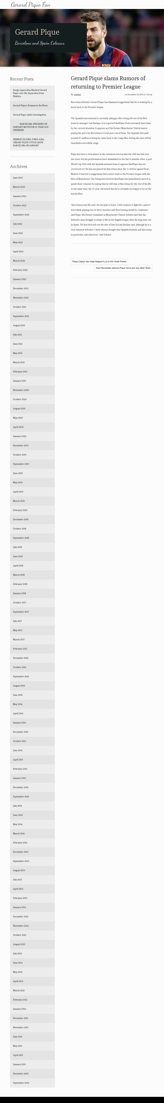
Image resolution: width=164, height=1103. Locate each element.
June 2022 (18, 233)
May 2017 (17, 630)
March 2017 (19, 639)
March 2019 (19, 501)
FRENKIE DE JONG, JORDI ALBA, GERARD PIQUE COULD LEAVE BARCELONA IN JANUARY (29, 142)
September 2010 (21, 1083)
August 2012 (19, 944)
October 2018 (19, 528)
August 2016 (19, 685)
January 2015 (19, 778)
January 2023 (19, 196)
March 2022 (19, 260)
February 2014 (20, 842)
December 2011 (20, 1018)
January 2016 (19, 722)
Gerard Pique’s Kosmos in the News (30, 105)
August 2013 (19, 870)
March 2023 (19, 187)
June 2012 (18, 962)
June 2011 (17, 1036)
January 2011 (19, 1064)
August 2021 (19, 325)
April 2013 (18, 889)
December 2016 (20, 658)
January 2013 (19, 907)
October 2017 (19, 602)
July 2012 (17, 953)
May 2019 (17, 482)
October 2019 (19, 454)
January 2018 (19, 593)
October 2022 (19, 205)
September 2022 (21, 214)
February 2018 (20, 584)
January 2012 (19, 1009)
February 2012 (20, 999)
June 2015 (18, 750)
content (77, 94)
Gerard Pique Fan (30, 4)
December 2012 (20, 916)
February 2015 (20, 769)
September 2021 (21, 316)
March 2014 (19, 833)
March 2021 (19, 362)
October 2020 (20, 399)
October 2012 (19, 935)
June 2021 (18, 344)
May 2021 (17, 353)
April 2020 (18, 427)
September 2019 (21, 464)
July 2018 (17, 547)
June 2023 (18, 177)
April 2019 (18, 491)
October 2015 (19, 741)
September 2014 (21, 796)
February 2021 (20, 371)
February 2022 (20, 270)
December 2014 (20, 787)
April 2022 (18, 251)
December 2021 (20, 288)
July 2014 (17, 806)
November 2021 (21, 297)
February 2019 (20, 510)
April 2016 (18, 713)
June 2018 (18, 556)
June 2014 (18, 815)
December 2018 (20, 519)
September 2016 (21, 676)
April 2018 (18, 565)
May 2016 (17, 704)
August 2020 (19, 408)
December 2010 (20, 1073)
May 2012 (17, 972)
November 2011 (20, 1027)
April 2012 (18, 981)
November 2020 (21, 390)
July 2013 (17, 879)
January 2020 (19, 436)
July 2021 (17, 334)
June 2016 (18, 695)
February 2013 (20, 898)
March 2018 (19, 575)
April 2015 (18, 759)
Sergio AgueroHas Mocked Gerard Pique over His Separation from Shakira (30, 93)
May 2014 (17, 824)
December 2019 (20, 445)
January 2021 (19, 381)
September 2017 (21, 612)
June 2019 (18, 473)
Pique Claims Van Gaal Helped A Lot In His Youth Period (99, 261)
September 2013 (21, 861)
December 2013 (20, 852)
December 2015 (20, 732)
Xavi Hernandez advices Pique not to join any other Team (123, 268)
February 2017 (20, 648)
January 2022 (19, 279)
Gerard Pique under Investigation (29, 114)
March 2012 (19, 990)
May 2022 (18, 242)
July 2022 (17, 224)
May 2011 (17, 1046)
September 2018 (21, 538)
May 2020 (18, 418)
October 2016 (19, 667)
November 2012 (21, 926)
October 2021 (19, 307)
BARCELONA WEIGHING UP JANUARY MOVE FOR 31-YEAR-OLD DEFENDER (30, 127)
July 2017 (17, 621)
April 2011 (18, 1055)
